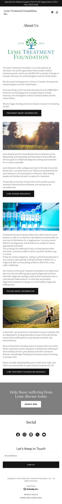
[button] (57, 12)
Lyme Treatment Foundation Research (26, 372)
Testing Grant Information (20, 291)
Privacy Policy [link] (31, 494)
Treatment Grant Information (22, 113)
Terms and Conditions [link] (31, 498)
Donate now (31, 404)
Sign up (31, 465)
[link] (22, 14)
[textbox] (31, 455)
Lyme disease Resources (18, 194)
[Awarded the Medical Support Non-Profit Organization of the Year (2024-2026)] (31, 3)
